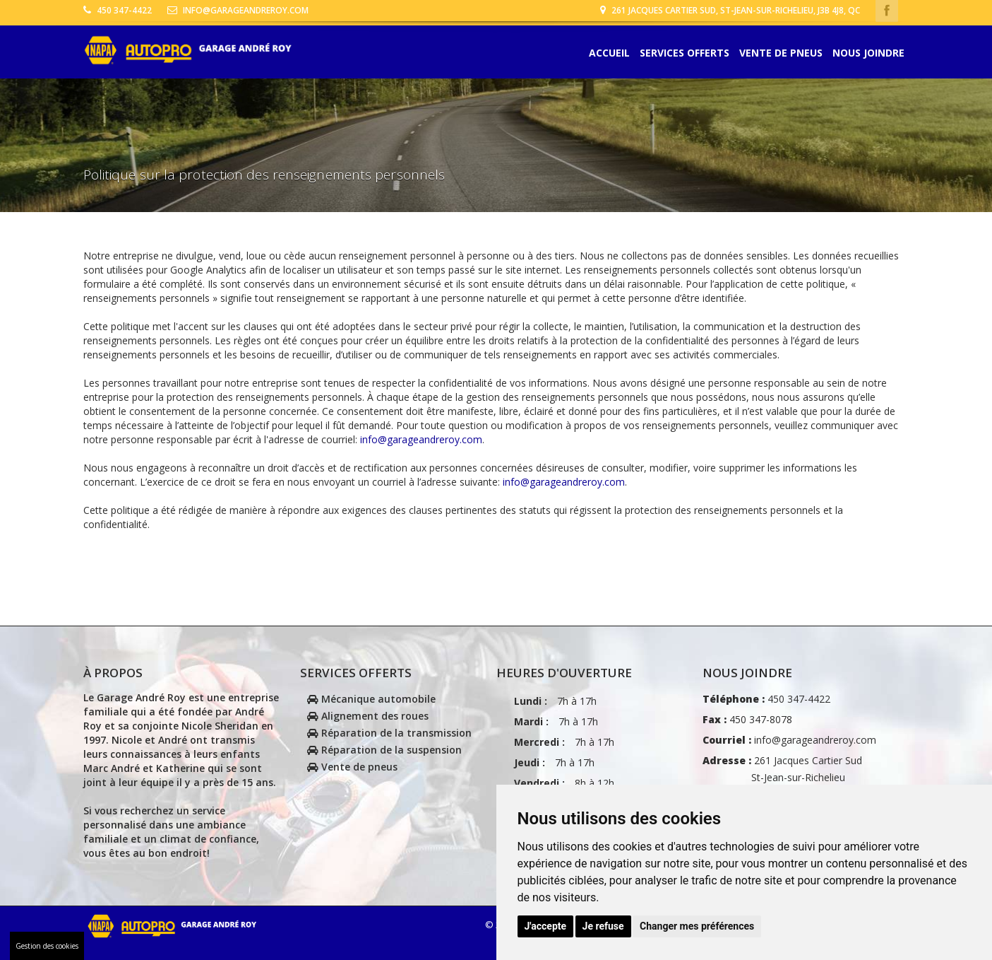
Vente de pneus (781, 53)
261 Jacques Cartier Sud (782, 777)
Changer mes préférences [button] (697, 926)
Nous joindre (868, 53)
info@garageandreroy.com (238, 10)
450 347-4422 (117, 10)
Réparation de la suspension (384, 749)
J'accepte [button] (546, 926)
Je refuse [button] (603, 926)
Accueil (609, 53)
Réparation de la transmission (389, 732)
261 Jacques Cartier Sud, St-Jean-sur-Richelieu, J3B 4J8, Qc (730, 10)
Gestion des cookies (47, 946)
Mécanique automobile (371, 699)
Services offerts (684, 53)
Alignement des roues (368, 715)
